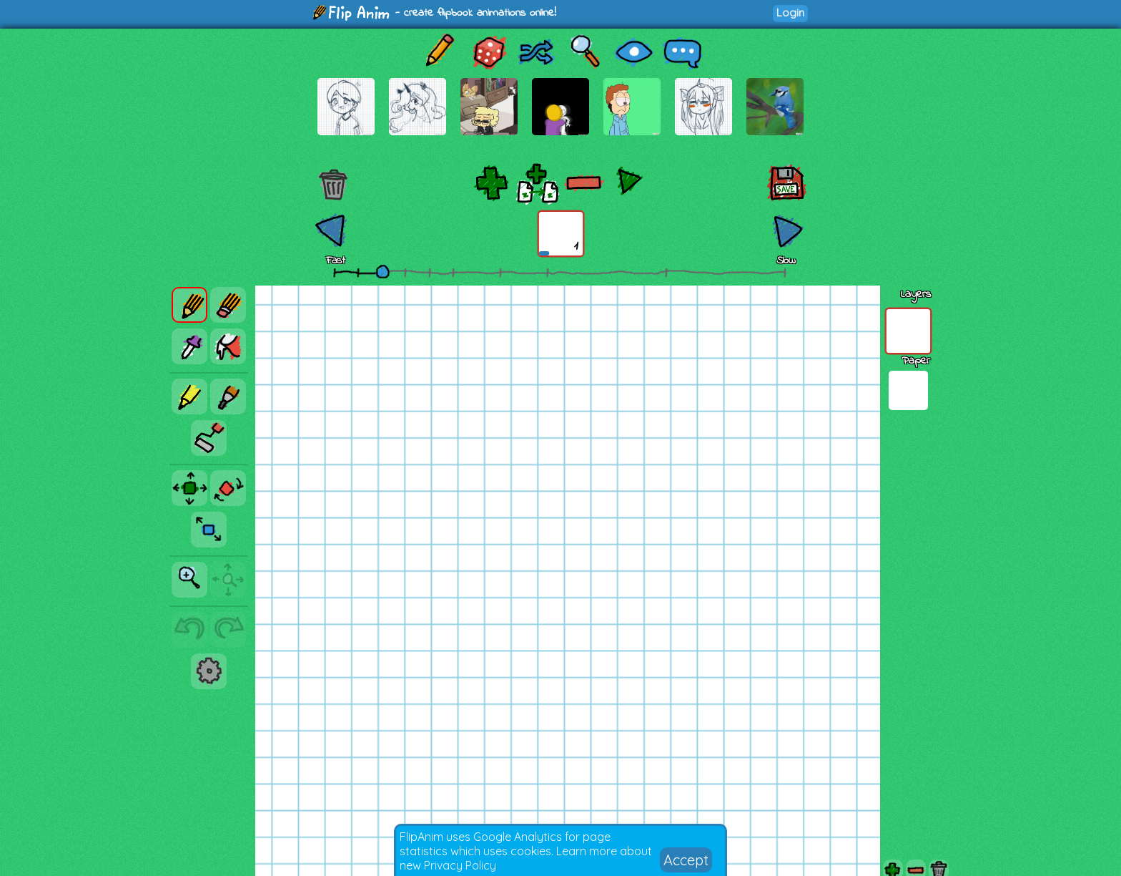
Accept (685, 860)
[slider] (382, 271)
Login (790, 12)
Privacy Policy (460, 865)
